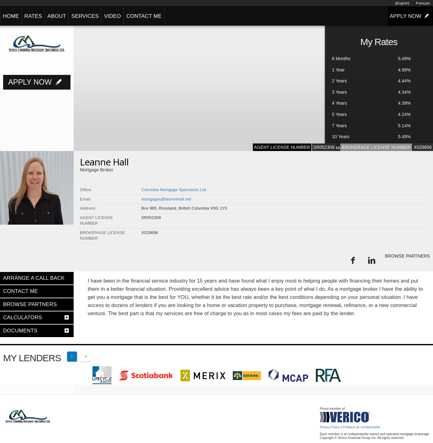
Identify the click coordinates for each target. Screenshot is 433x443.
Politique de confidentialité (361, 427)
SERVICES (85, 16)
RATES (33, 16)
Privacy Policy (330, 427)
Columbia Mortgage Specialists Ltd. (174, 189)
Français (423, 3)
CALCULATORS (22, 318)
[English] (402, 3)
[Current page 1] (72, 357)
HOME (11, 16)
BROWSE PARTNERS (407, 255)
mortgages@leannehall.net (166, 199)
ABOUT (56, 16)
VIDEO (112, 16)
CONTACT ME (144, 16)
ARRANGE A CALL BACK (34, 278)
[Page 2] (86, 357)
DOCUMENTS (20, 331)
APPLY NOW (410, 16)
